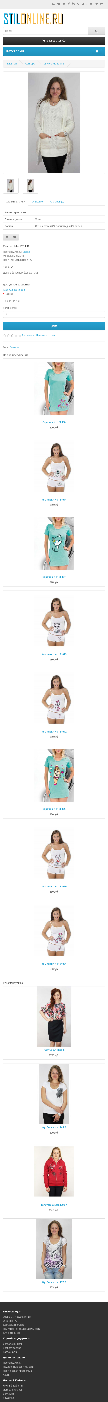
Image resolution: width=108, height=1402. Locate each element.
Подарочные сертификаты (18, 1366)
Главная (12, 63)
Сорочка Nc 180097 (54, 577)
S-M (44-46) (13, 300)
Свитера (30, 63)
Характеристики (15, 201)
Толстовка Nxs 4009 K (54, 1205)
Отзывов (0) (57, 201)
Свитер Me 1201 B (54, 63)
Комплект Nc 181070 (54, 886)
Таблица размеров (14, 289)
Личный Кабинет (13, 1385)
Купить (54, 326)
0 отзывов (28, 335)
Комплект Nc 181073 (54, 654)
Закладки (8, 1393)
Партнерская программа (17, 1370)
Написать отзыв (45, 335)
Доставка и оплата (14, 1324)
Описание (38, 201)
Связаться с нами (13, 1344)
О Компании (10, 1320)
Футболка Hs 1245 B (54, 1127)
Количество (10, 308)
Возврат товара (12, 1348)
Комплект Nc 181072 (54, 731)
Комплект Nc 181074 (54, 499)
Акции (6, 1374)
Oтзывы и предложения (17, 1316)
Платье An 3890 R (54, 1050)
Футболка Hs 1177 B (54, 1282)
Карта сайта (10, 1352)
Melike (26, 251)
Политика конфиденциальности (22, 1328)
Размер (9, 293)
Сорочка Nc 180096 (54, 422)
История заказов (13, 1389)
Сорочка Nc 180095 (54, 809)
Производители (12, 1362)
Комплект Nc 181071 (54, 964)
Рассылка (8, 1397)
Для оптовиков (11, 1333)
